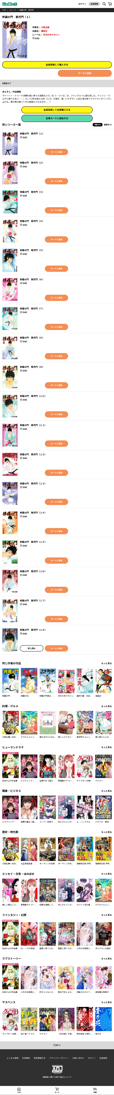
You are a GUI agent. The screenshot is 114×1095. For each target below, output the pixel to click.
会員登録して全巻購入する (57, 109)
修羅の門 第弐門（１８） (33, 630)
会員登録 (94, 4)
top (4, 10)
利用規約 (26, 1058)
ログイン (82, 4)
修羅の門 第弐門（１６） (33, 571)
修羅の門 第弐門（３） (32, 192)
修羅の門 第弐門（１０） (33, 396)
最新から (108, 125)
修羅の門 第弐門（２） (32, 162)
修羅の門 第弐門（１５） (33, 542)
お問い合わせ (78, 1058)
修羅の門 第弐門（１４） (33, 512)
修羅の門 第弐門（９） (32, 367)
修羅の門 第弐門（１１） (33, 425)
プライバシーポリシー (59, 1058)
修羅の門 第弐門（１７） (33, 600)
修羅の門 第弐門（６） (32, 279)
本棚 (95, 1092)
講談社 (44, 31)
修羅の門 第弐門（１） (32, 133)
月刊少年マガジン (51, 34)
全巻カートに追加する (57, 118)
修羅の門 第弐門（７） (32, 308)
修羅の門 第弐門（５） (32, 250)
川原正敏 (45, 27)
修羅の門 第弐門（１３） (33, 483)
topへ (57, 1045)
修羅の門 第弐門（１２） (33, 454)
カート (57, 1092)
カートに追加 (84, 73)
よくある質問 (12, 1058)
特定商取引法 (39, 1058)
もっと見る (106, 663)
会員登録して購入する (57, 64)
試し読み (31, 648)
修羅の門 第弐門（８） (32, 337)
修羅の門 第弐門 (27, 10)
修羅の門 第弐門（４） (32, 221)
